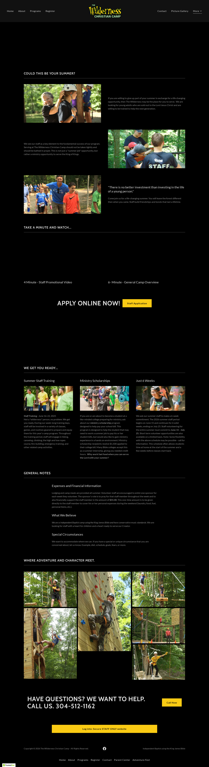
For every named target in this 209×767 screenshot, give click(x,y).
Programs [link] (35, 11)
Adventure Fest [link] (141, 759)
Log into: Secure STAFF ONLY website (104, 728)
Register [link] (50, 11)
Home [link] (10, 11)
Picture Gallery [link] (179, 11)
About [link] (21, 11)
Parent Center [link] (122, 759)
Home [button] (62, 759)
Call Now (172, 702)
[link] (104, 10)
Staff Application (137, 303)
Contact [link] (162, 11)
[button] (197, 11)
